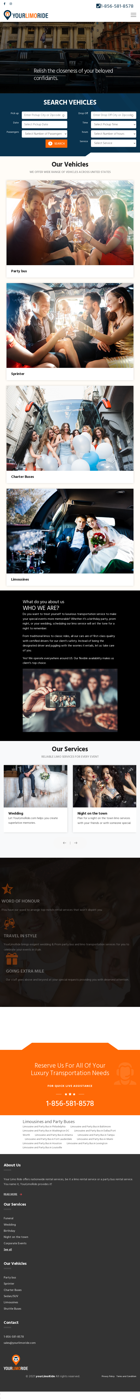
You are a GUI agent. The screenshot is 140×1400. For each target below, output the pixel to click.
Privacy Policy (108, 1376)
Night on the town (16, 1237)
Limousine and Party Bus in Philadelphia (44, 1127)
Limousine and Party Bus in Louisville (42, 1147)
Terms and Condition (126, 1376)
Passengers (13, 132)
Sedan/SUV (11, 1296)
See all (8, 1249)
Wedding (10, 1224)
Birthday (9, 1231)
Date (16, 123)
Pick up (15, 113)
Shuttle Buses (12, 1308)
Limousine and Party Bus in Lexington (87, 1143)
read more (10, 1194)
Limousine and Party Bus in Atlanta (54, 1135)
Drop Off (83, 113)
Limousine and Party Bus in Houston (42, 1143)
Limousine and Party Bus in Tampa (96, 1135)
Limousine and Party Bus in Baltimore (90, 1127)
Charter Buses (13, 1290)
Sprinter (9, 1283)
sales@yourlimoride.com (20, 1343)
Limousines (11, 1302)
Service (84, 141)
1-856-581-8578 (114, 6)
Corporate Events (15, 1243)
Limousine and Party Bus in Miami (95, 1139)
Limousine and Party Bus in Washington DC (46, 1131)
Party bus (10, 1277)
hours (85, 132)
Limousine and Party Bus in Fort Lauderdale (48, 1139)
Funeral (8, 1218)
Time (85, 123)
